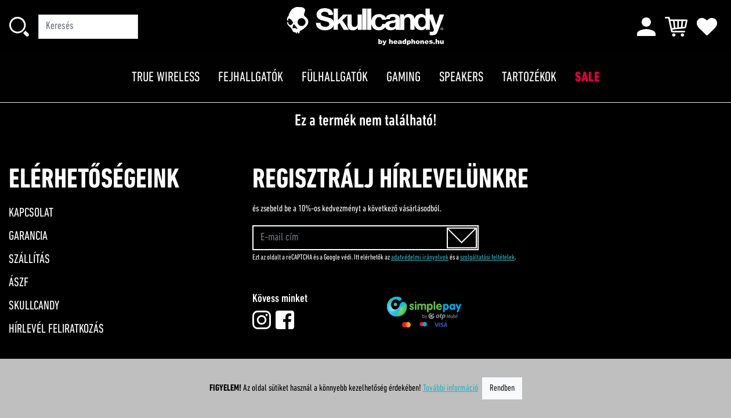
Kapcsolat (31, 213)
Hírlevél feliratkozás (56, 329)
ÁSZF (18, 283)
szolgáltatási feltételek (487, 257)
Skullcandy (34, 306)
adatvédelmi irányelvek (419, 257)
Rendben (502, 388)
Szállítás (29, 259)
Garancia (28, 236)
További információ (450, 388)
